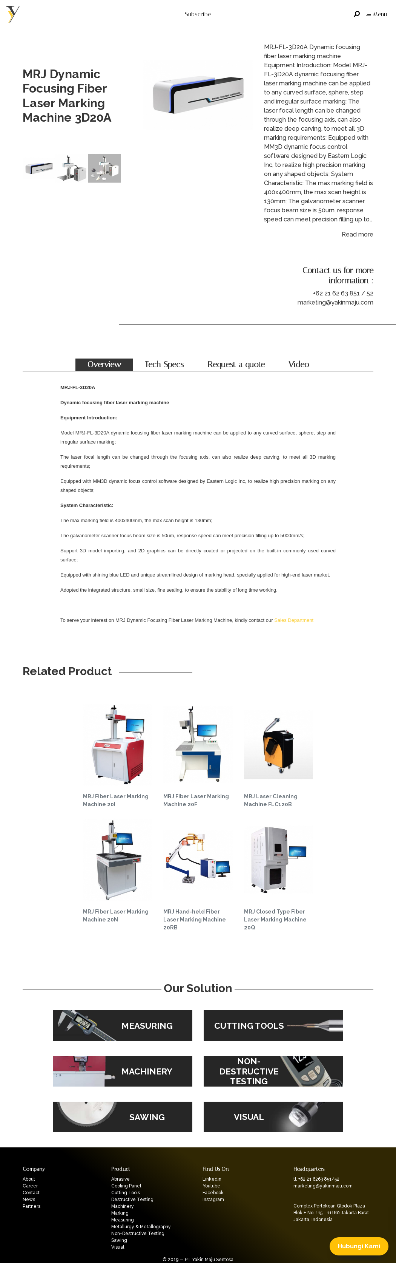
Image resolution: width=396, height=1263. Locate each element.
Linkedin (212, 1179)
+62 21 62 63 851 (336, 293)
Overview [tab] (104, 364)
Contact (31, 1192)
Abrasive (120, 1179)
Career (30, 1186)
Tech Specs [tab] (164, 364)
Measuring (122, 1220)
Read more (357, 234)
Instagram (213, 1199)
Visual (117, 1247)
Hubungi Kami (359, 1246)
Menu (376, 14)
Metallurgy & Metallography (141, 1226)
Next (245, 96)
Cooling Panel (126, 1186)
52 (370, 293)
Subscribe (198, 14)
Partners (31, 1206)
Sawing (119, 1240)
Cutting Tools (125, 1192)
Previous (151, 96)
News (29, 1199)
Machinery (122, 1206)
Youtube (211, 1186)
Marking (120, 1213)
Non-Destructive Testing (137, 1233)
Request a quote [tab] (236, 364)
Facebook (213, 1192)
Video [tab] (299, 364)
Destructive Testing (132, 1199)
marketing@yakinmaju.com (335, 302)
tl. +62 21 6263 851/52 (316, 1179)
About (29, 1179)
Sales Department (293, 620)
